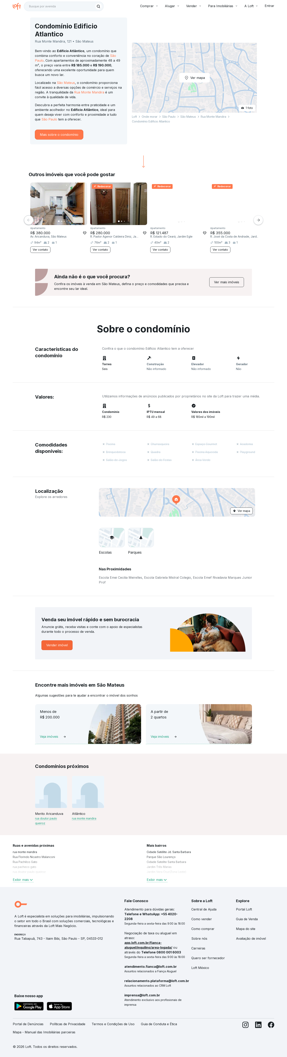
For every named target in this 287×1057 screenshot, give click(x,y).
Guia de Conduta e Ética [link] (159, 1024)
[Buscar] (98, 6)
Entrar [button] (269, 6)
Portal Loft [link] (244, 909)
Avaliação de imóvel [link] (251, 939)
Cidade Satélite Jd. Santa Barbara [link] (169, 852)
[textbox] (64, 6)
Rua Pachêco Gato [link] (25, 862)
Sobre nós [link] (199, 939)
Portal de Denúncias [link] (28, 1024)
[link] (226, 282)
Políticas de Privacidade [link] (67, 1024)
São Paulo (49, 119)
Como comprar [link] (202, 929)
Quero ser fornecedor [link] (208, 958)
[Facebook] (271, 1030)
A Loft (251, 6)
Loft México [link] (200, 968)
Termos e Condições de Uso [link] (113, 1024)
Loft (134, 116)
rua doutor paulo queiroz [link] (29, 872)
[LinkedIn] (258, 1030)
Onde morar (149, 116)
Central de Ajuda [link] (203, 909)
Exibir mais (23, 879)
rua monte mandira (84, 818)
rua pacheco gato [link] (24, 867)
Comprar (149, 6)
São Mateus (66, 83)
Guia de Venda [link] (247, 919)
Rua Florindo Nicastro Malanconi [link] (34, 857)
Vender (194, 6)
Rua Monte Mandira (89, 92)
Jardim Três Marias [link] (159, 867)
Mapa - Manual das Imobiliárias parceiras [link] (44, 1032)
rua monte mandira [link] (25, 852)
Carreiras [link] (198, 948)
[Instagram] (245, 1030)
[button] (177, 502)
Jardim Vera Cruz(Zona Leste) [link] (166, 872)
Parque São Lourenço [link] (161, 857)
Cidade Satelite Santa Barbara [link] (166, 862)
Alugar (172, 6)
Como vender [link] (201, 919)
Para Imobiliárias (223, 6)
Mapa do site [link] (245, 929)
